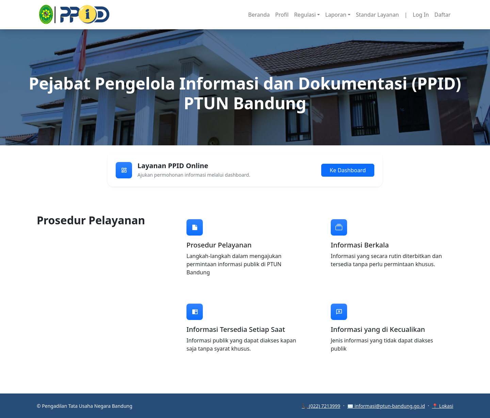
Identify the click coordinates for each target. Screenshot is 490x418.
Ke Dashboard (348, 170)
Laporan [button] (335, 14)
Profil (282, 14)
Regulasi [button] (305, 14)
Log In (421, 14)
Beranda (259, 14)
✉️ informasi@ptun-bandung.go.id (386, 406)
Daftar (442, 14)
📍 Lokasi (442, 406)
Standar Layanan (377, 14)
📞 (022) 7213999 (321, 406)
